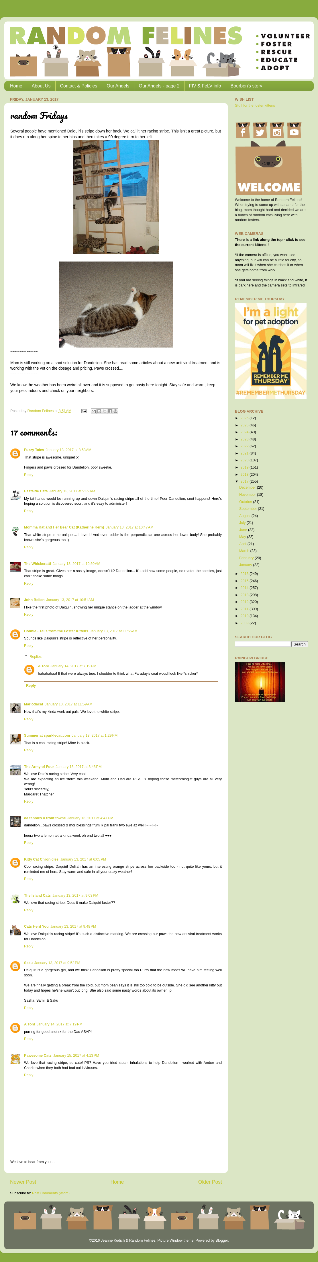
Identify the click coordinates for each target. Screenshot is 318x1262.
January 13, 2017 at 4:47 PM (90, 818)
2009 (245, 623)
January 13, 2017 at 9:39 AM (72, 491)
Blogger (221, 1240)
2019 (245, 467)
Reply (28, 475)
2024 (245, 432)
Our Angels (118, 85)
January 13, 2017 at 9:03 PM (75, 896)
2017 (245, 481)
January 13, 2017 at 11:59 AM (69, 704)
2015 (245, 581)
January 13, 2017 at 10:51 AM (70, 600)
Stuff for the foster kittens (255, 106)
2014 (245, 588)
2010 (245, 616)
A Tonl (43, 666)
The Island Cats (37, 896)
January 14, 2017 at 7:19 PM (73, 666)
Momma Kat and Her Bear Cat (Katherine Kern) (64, 527)
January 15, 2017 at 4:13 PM (76, 1056)
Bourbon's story (246, 85)
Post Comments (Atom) (51, 1193)
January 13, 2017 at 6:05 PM (83, 859)
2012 (245, 602)
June (243, 530)
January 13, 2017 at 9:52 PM (57, 963)
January (246, 565)
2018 (245, 475)
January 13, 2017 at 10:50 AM (76, 564)
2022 (245, 446)
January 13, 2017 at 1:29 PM (94, 736)
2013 (245, 595)
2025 (245, 425)
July (243, 523)
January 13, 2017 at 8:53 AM (68, 450)
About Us (41, 85)
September (248, 509)
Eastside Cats (36, 491)
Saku (28, 963)
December (248, 487)
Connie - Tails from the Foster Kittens (56, 631)
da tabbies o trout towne (45, 818)
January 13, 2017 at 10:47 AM (129, 527)
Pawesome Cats (38, 1056)
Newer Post (23, 1182)
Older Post (210, 1182)
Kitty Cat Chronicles (41, 859)
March (244, 551)
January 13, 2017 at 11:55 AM (114, 631)
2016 (245, 574)
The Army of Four (39, 767)
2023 (245, 439)
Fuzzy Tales (34, 450)
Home (16, 85)
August (245, 516)
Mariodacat (33, 704)
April (243, 544)
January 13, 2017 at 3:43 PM (78, 767)
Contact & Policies (78, 85)
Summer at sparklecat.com (47, 736)
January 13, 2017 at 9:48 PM (73, 926)
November (248, 495)
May (243, 537)
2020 (245, 460)
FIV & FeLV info (205, 85)
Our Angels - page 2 (159, 85)
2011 (245, 609)
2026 (245, 418)
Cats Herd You (36, 926)
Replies (36, 657)
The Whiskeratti (37, 564)
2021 (245, 453)
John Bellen (34, 600)
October (246, 502)
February (247, 558)
